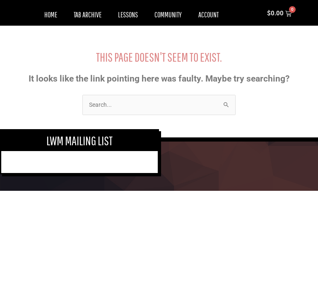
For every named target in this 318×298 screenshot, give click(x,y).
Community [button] (168, 14)
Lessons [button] (128, 14)
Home (50, 14)
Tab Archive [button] (87, 14)
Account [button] (208, 14)
